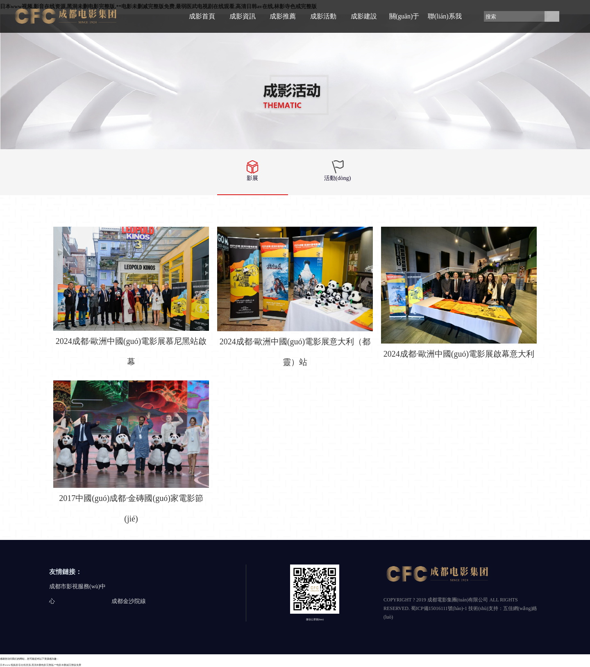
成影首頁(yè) (202, 23)
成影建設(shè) (364, 23)
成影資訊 (242, 16)
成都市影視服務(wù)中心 (77, 593)
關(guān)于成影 (404, 23)
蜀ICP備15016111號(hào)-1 (439, 608)
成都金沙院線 (128, 601)
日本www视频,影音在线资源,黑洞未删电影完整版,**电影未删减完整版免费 (40, 664)
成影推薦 (283, 16)
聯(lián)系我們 (445, 23)
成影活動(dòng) (323, 23)
